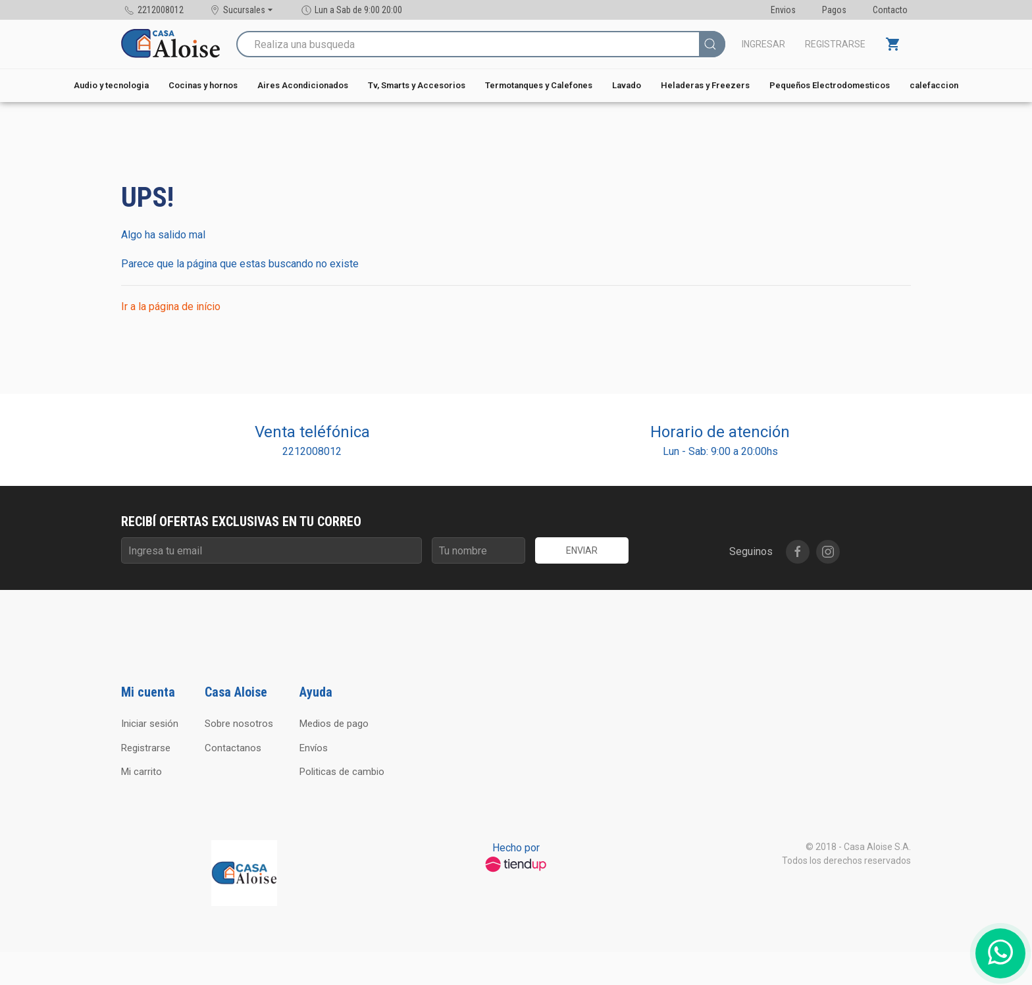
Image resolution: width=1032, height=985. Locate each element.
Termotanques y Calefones (538, 85)
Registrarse (835, 44)
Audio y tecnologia (111, 85)
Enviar (582, 550)
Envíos (313, 748)
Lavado (626, 85)
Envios (783, 10)
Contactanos (233, 748)
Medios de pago (334, 724)
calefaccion (934, 85)
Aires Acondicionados (302, 85)
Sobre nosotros (239, 724)
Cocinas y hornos (203, 85)
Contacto (890, 10)
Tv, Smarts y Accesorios (416, 85)
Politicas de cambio (341, 772)
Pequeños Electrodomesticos (829, 85)
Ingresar (763, 44)
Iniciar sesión (149, 724)
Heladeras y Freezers (705, 85)
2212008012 (312, 451)
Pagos (834, 10)
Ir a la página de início (170, 306)
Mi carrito (141, 772)
